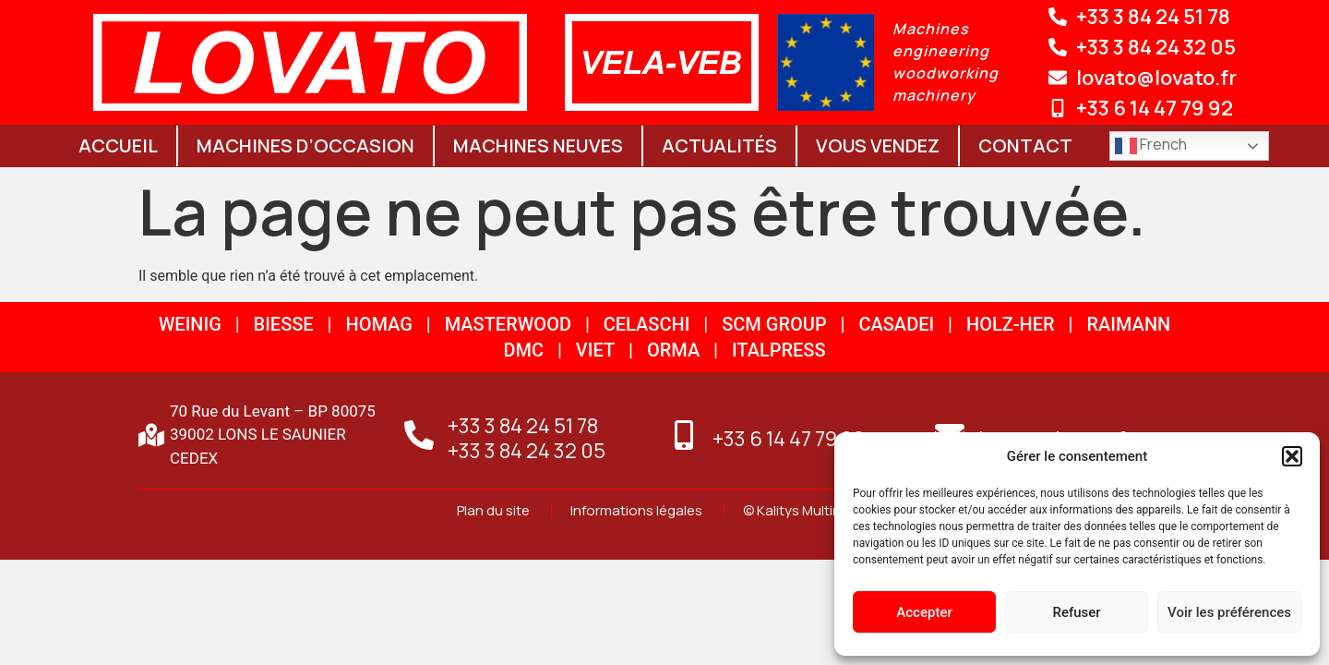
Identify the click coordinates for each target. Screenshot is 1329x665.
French (1151, 145)
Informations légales (637, 510)
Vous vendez (878, 145)
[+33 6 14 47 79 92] (684, 435)
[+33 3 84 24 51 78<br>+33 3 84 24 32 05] (419, 435)
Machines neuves (538, 145)
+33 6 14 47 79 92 (788, 439)
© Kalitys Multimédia (807, 510)
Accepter (924, 612)
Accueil (118, 145)
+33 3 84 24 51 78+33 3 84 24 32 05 (526, 438)
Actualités (719, 145)
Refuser (1076, 612)
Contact (1025, 145)
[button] (1292, 456)
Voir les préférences (1229, 612)
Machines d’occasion (305, 145)
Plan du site (495, 510)
